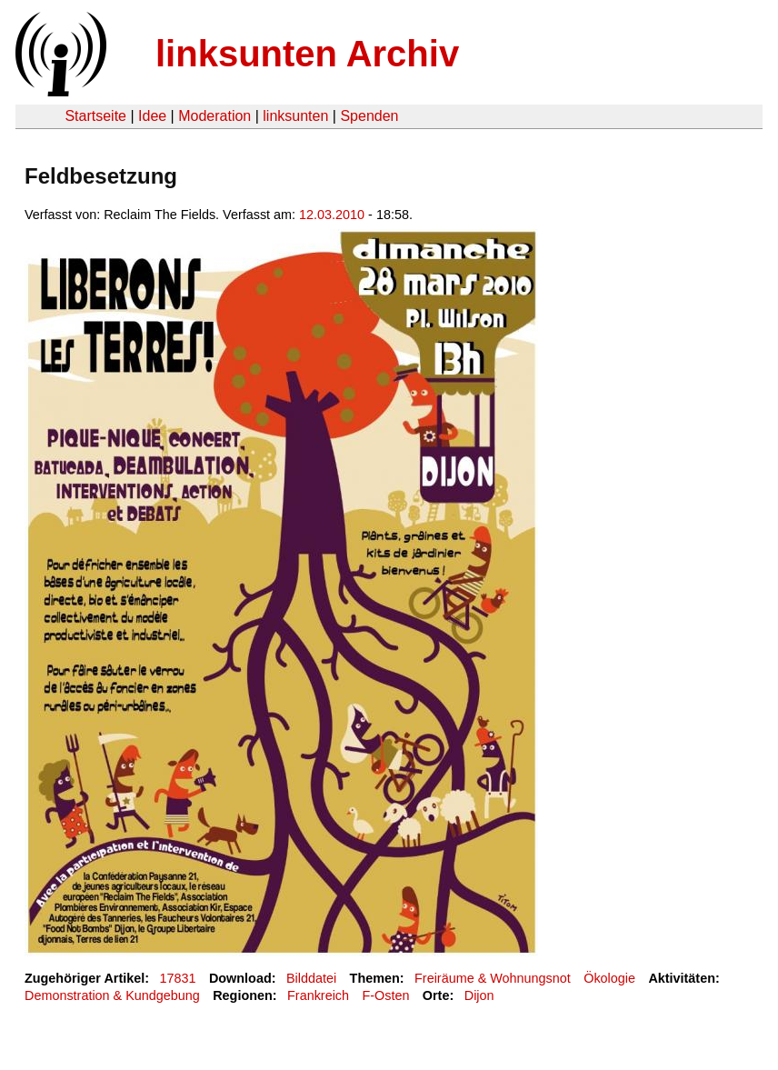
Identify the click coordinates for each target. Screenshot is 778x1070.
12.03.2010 (331, 214)
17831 (178, 978)
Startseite (95, 116)
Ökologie (609, 978)
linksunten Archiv (307, 54)
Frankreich (318, 995)
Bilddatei (311, 978)
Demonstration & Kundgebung (112, 995)
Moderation (214, 116)
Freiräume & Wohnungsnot (492, 978)
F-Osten (385, 995)
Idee (152, 116)
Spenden (369, 116)
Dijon (479, 995)
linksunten (295, 116)
